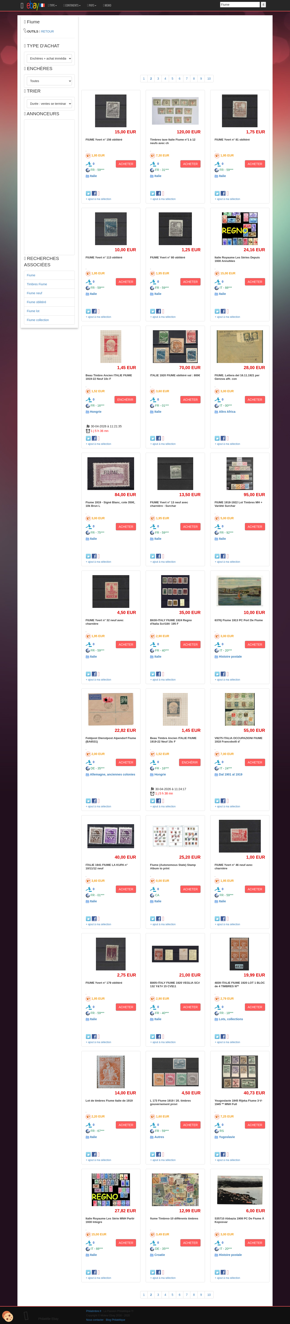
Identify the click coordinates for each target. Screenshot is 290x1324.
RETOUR (47, 31)
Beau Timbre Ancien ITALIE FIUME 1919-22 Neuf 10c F (109, 377)
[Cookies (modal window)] (7, 1316)
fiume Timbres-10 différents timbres (174, 1218)
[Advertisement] (49, 187)
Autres (159, 1137)
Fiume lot (33, 311)
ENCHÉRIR (125, 399)
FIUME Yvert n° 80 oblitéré (167, 257)
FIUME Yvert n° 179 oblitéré (104, 982)
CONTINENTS (72, 5)
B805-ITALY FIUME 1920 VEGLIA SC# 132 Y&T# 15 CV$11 (175, 984)
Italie (93, 176)
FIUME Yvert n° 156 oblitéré (104, 139)
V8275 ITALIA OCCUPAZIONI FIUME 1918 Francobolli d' (238, 739)
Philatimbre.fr (93, 1311)
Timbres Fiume (37, 284)
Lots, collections (231, 1019)
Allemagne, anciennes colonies (112, 774)
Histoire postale (230, 656)
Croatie (159, 1255)
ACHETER (126, 164)
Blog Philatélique (115, 1319)
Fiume (31, 275)
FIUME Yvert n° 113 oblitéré (104, 257)
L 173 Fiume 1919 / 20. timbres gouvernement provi (170, 1102)
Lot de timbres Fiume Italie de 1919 (109, 1100)
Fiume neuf (34, 293)
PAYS (91, 5)
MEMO (107, 5)
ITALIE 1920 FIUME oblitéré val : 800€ (175, 375)
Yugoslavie (227, 1137)
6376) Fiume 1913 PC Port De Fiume (239, 620)
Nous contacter (95, 1319)
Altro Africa (227, 411)
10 (209, 78)
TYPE (52, 5)
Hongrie (95, 411)
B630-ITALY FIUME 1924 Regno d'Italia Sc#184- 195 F (171, 622)
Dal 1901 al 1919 (230, 774)
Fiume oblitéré (36, 302)
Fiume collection (38, 320)
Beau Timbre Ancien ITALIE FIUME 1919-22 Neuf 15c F (173, 739)
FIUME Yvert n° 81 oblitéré (232, 139)
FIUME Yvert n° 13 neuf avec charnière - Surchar (169, 504)
